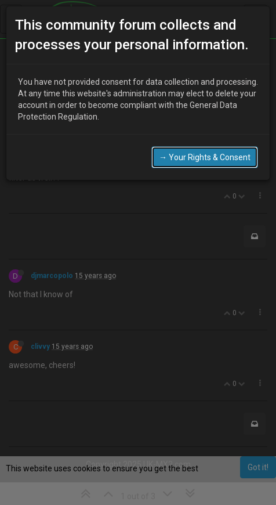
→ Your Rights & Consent (204, 137)
